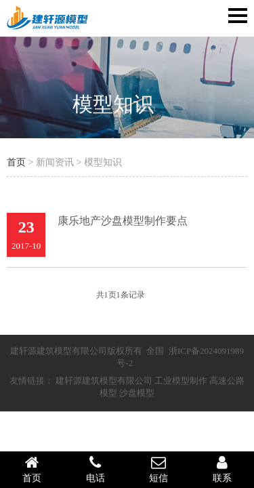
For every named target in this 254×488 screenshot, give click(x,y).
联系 (222, 469)
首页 (16, 162)
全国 (155, 351)
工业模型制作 (180, 380)
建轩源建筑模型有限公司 (104, 380)
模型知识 (113, 104)
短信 (159, 469)
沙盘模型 (136, 393)
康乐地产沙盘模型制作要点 (123, 220)
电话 (95, 469)
